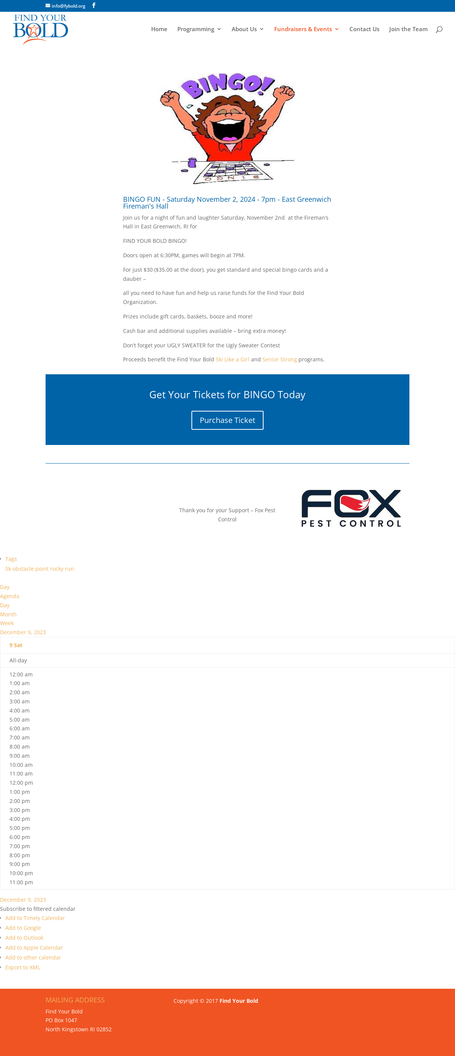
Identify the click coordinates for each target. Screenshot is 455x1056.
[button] (38, 908)
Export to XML (22, 967)
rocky (57, 568)
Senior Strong (279, 359)
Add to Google (23, 927)
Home (159, 29)
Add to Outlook (24, 937)
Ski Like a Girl (232, 359)
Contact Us (364, 29)
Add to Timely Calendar (35, 917)
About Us (244, 29)
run (69, 568)
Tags (11, 558)
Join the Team (408, 29)
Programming (195, 29)
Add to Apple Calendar (34, 947)
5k (9, 568)
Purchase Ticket (227, 420)
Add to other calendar (33, 957)
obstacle (24, 568)
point (42, 568)
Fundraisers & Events (303, 29)
